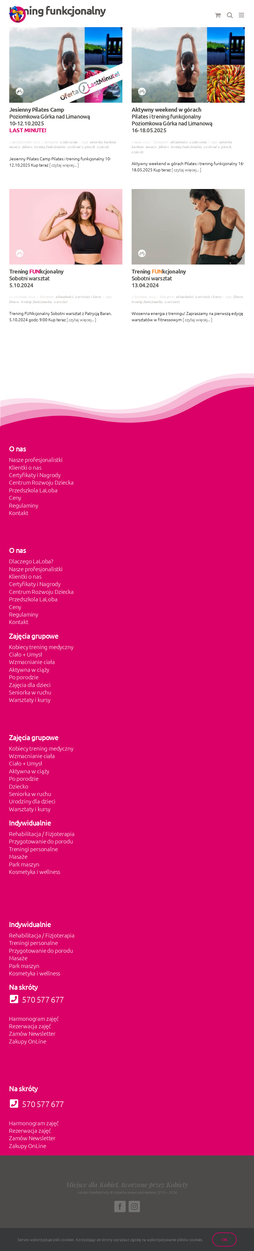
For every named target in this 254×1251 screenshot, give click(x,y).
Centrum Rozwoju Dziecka (41, 482)
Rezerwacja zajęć (30, 1025)
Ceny (15, 497)
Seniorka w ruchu (30, 692)
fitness (14, 301)
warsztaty (172, 301)
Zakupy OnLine (27, 1041)
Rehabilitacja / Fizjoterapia (42, 833)
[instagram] (134, 1206)
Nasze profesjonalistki (36, 459)
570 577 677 (36, 1104)
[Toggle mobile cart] (218, 15)
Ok (224, 1239)
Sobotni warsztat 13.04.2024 (159, 278)
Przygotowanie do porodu (41, 841)
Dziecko (18, 786)
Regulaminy (23, 505)
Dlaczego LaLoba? (31, 561)
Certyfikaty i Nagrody (35, 474)
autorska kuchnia (103, 142)
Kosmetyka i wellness (34, 871)
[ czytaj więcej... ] (64, 165)
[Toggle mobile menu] (242, 15)
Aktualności (179, 142)
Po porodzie (24, 676)
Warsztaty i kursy (88, 296)
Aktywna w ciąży (29, 669)
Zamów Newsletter (32, 1033)
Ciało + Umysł (25, 654)
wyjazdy (103, 147)
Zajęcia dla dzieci (30, 684)
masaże (14, 147)
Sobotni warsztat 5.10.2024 (36, 278)
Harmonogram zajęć (34, 1018)
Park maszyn (24, 864)
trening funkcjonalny (50, 147)
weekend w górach (81, 147)
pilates (27, 147)
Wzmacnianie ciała (32, 661)
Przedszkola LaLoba (33, 490)
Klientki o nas (25, 467)
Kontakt (18, 512)
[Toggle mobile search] (230, 15)
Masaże (18, 856)
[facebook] (120, 1206)
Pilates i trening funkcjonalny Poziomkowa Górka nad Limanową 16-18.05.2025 (172, 120)
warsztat (60, 301)
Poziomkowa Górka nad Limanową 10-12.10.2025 (49, 120)
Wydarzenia (69, 142)
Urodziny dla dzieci (32, 801)
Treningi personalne (33, 848)
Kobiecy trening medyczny (41, 646)
